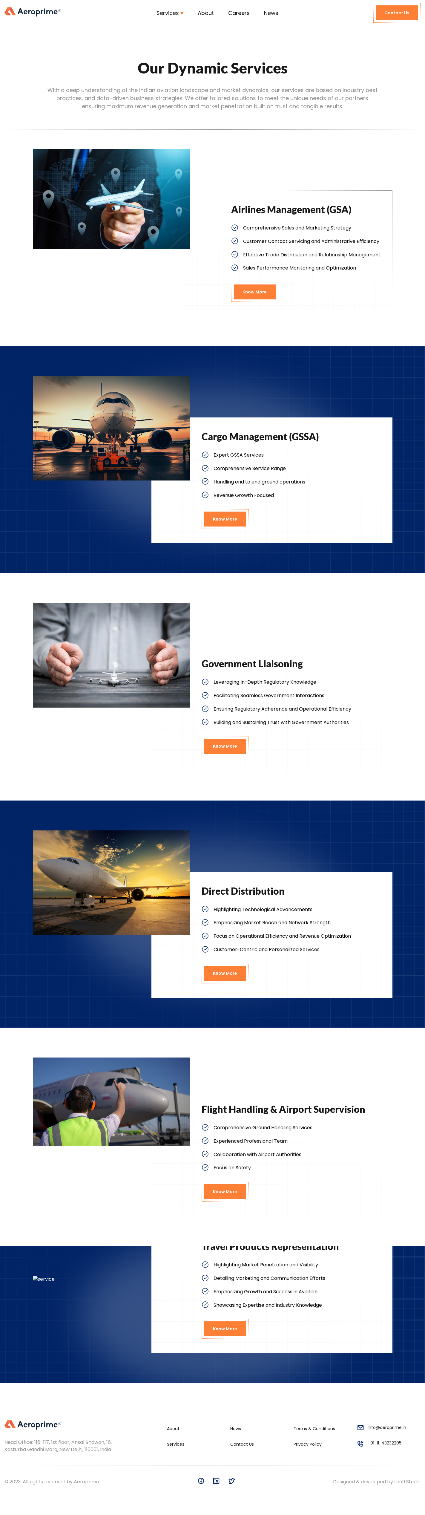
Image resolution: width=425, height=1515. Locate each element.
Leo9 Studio (407, 1481)
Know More (255, 292)
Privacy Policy (308, 1444)
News (271, 13)
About (206, 13)
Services (168, 13)
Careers (239, 13)
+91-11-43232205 (379, 1444)
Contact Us (396, 13)
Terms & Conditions (314, 1429)
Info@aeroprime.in (381, 1428)
